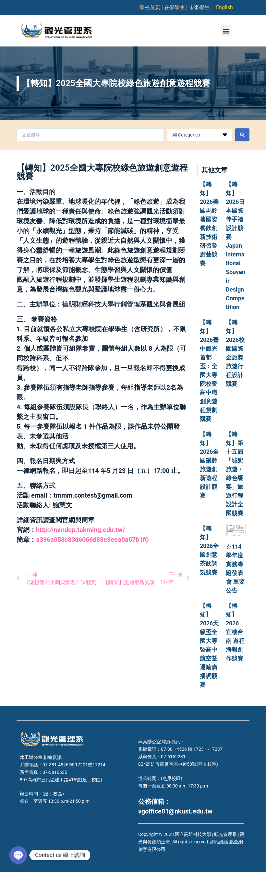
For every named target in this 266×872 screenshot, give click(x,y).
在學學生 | (176, 7)
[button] (226, 30)
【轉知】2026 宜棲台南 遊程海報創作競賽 (235, 632)
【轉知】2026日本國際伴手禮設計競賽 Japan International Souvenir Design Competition (235, 245)
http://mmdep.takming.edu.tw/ (80, 530)
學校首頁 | (151, 7)
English (224, 7)
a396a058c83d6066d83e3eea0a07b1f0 (92, 539)
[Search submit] (242, 134)
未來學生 (199, 7)
